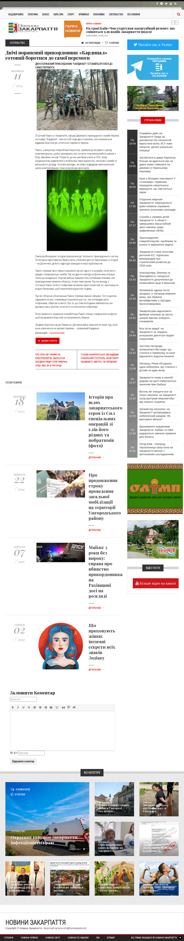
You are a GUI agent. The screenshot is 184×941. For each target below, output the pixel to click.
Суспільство (116, 14)
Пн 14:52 (132, 316)
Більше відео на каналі (157, 583)
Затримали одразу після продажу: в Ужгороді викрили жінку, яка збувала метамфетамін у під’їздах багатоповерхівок (157, 297)
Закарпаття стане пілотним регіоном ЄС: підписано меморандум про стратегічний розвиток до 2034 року (156, 258)
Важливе (57, 882)
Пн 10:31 (132, 449)
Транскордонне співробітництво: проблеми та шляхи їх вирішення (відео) (157, 241)
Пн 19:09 (132, 142)
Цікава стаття (47, 341)
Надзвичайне (16, 14)
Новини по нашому (17, 882)
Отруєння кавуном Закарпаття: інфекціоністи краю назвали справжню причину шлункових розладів (157, 204)
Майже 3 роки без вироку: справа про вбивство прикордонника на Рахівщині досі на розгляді (106, 571)
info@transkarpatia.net (74, 928)
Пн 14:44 (132, 333)
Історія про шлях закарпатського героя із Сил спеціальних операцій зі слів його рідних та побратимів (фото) (105, 421)
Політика (33, 14)
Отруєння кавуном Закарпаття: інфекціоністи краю (47, 837)
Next (177, 22)
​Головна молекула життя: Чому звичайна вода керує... (159, 887)
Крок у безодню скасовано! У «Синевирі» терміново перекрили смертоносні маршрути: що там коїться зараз (157, 185)
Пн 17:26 (132, 204)
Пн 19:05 (132, 164)
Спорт (71, 14)
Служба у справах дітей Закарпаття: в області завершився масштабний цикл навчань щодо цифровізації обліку (155, 223)
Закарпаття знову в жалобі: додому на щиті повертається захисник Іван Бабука (157, 381)
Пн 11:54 (132, 431)
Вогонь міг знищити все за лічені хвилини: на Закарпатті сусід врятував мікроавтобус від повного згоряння (157, 396)
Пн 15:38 (132, 297)
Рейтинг (112, 42)
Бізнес (45, 14)
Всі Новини (133, 14)
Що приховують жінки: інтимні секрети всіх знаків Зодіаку (102, 641)
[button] (12, 707)
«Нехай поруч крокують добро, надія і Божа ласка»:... (113, 887)
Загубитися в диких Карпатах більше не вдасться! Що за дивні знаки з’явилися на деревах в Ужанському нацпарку (157, 164)
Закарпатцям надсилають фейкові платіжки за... (156, 848)
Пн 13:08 (132, 367)
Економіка (99, 14)
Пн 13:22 (132, 351)
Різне (145, 882)
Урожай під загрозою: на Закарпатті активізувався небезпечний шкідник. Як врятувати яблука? (155, 414)
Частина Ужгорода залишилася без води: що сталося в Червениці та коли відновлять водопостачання (157, 351)
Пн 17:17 (132, 223)
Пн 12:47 (132, 381)
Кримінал (84, 14)
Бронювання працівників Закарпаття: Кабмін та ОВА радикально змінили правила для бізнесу (157, 431)
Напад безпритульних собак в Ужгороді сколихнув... (112, 808)
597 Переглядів (90, 42)
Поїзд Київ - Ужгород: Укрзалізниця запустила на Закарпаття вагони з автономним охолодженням (156, 449)
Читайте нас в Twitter (154, 44)
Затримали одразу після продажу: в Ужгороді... (158, 810)
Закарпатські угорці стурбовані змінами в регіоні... (67, 887)
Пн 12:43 (132, 396)
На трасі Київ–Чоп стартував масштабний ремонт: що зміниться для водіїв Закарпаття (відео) (130, 30)
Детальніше (96, 457)
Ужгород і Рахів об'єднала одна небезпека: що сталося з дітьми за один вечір (158, 367)
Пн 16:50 (132, 241)
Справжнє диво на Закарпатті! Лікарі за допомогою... (22, 887)
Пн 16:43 (132, 258)
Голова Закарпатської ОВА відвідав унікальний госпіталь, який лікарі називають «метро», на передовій (100, 358)
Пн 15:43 (132, 278)
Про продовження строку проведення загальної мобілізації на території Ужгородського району (105, 496)
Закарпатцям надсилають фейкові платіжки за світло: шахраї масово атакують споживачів (156, 316)
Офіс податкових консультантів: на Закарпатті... (109, 848)
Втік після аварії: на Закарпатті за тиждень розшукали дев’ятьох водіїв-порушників (156, 333)
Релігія (101, 882)
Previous (173, 22)
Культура (58, 14)
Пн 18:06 (132, 185)
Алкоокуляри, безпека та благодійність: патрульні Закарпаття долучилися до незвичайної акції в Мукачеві (157, 277)
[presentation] (12, 707)
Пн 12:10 (132, 414)
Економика (103, 842)
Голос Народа (103, 803)
